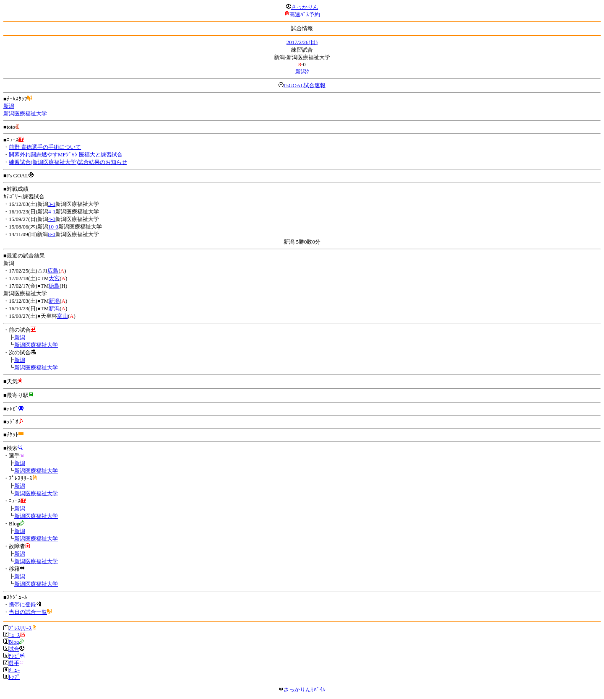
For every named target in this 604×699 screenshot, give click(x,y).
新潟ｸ (302, 71)
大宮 (54, 278)
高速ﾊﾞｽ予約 (304, 14)
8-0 (51, 234)
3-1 (51, 204)
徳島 (54, 286)
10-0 (53, 226)
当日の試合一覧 (28, 612)
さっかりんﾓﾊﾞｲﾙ (302, 689)
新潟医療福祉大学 (25, 113)
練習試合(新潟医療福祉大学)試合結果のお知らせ (68, 162)
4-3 (51, 219)
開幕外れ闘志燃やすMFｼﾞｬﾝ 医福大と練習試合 (65, 154)
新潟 (8, 106)
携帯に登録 (22, 604)
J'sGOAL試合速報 (305, 85)
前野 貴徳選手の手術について (45, 147)
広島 (52, 271)
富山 (62, 316)
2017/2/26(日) (302, 42)
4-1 (51, 211)
